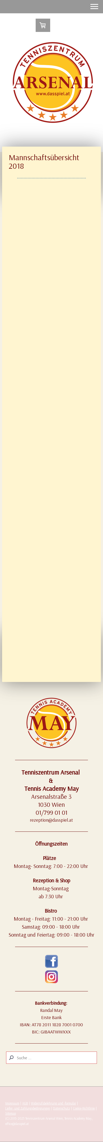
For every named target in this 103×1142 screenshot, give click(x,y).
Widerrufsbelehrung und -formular (53, 1103)
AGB (25, 1103)
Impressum (12, 1103)
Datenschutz (61, 1108)
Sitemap (10, 1113)
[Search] (51, 1058)
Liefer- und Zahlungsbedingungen (27, 1108)
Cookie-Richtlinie (84, 1108)
